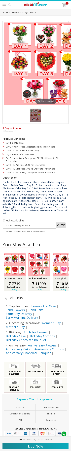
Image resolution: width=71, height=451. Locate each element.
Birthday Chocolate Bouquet (26, 340)
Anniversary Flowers (42, 345)
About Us (19, 407)
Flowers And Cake (43, 306)
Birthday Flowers (36, 332)
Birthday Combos (42, 336)
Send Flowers (15, 310)
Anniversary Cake (18, 349)
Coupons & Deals (51, 407)
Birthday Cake (16, 336)
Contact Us (51, 420)
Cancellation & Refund (19, 413)
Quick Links (14, 298)
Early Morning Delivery (22, 318)
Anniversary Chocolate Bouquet (28, 353)
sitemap (51, 413)
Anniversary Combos (49, 349)
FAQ (20, 420)
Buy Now (35, 446)
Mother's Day (15, 327)
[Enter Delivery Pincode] (29, 225)
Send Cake (36, 310)
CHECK (61, 225)
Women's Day (51, 323)
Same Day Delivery (19, 314)
